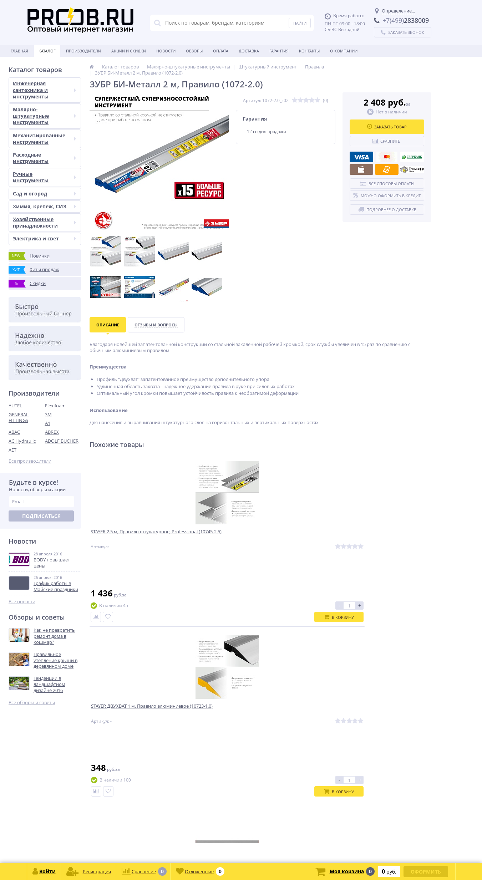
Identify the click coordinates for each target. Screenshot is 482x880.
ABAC (14, 432)
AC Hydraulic (22, 441)
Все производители (30, 461)
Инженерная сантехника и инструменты (44, 90)
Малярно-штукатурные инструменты (44, 116)
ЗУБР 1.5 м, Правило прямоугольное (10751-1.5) (296, 537)
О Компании (343, 51)
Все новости (22, 602)
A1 (47, 423)
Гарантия (279, 51)
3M (48, 414)
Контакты (309, 51)
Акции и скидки (128, 51)
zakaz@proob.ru (99, 846)
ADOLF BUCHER (61, 441)
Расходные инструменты (44, 157)
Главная (19, 51)
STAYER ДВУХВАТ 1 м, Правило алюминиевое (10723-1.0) (213, 537)
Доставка (249, 51)
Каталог (47, 51)
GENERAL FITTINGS (19, 417)
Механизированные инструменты (44, 138)
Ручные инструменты (44, 177)
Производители (83, 51)
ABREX (52, 432)
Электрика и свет (44, 238)
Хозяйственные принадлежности (44, 222)
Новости (166, 51)
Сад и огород (44, 193)
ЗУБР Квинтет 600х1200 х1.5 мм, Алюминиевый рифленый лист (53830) (387, 540)
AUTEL (15, 405)
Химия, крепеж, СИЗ (44, 206)
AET (12, 450)
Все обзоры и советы (32, 703)
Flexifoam (55, 405)
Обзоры (194, 51)
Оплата (220, 51)
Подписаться (41, 516)
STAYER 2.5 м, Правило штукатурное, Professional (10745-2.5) (132, 540)
